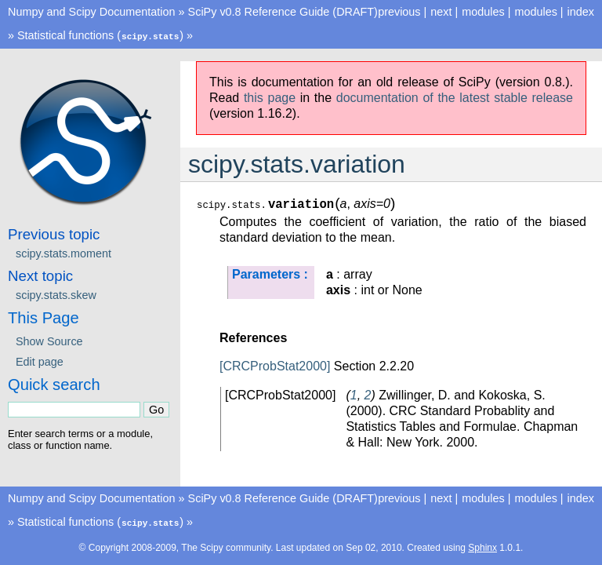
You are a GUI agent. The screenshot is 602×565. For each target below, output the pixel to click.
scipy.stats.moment (63, 252)
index (581, 11)
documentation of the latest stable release (454, 97)
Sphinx (482, 546)
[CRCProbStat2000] (274, 365)
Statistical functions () (100, 35)
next (441, 11)
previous (399, 11)
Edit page (39, 361)
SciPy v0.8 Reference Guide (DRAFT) (283, 11)
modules (535, 11)
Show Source (49, 340)
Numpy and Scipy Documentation (92, 11)
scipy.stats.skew (56, 294)
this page (270, 97)
